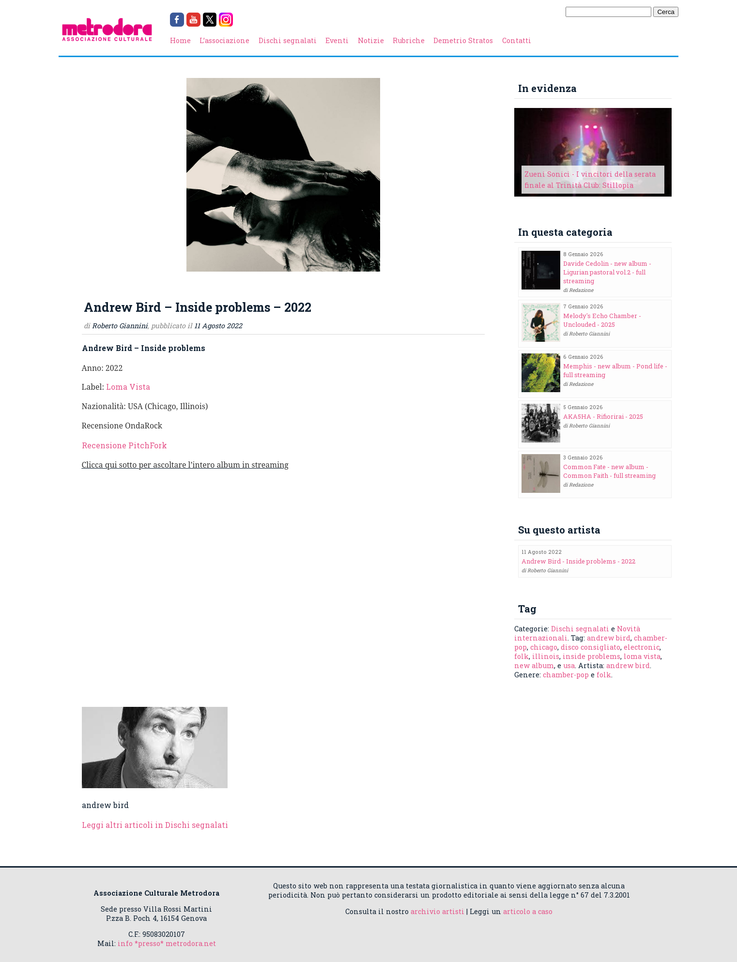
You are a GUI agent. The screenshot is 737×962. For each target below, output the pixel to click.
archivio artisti (437, 911)
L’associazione (224, 40)
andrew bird (608, 637)
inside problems (591, 656)
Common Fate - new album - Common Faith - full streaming (609, 471)
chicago (543, 647)
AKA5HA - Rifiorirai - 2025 (603, 416)
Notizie (371, 40)
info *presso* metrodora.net (167, 943)
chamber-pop (566, 674)
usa (569, 665)
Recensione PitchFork (124, 445)
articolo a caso (528, 911)
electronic (642, 647)
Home (180, 40)
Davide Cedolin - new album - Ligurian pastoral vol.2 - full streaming (607, 272)
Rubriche (409, 40)
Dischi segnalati (288, 40)
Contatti (516, 40)
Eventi (337, 40)
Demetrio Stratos (463, 40)
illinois (545, 656)
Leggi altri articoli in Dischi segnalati (155, 825)
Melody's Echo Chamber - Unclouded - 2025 (602, 320)
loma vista (642, 656)
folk (521, 656)
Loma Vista (128, 387)
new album (534, 665)
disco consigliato (590, 647)
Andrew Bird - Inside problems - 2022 (578, 561)
